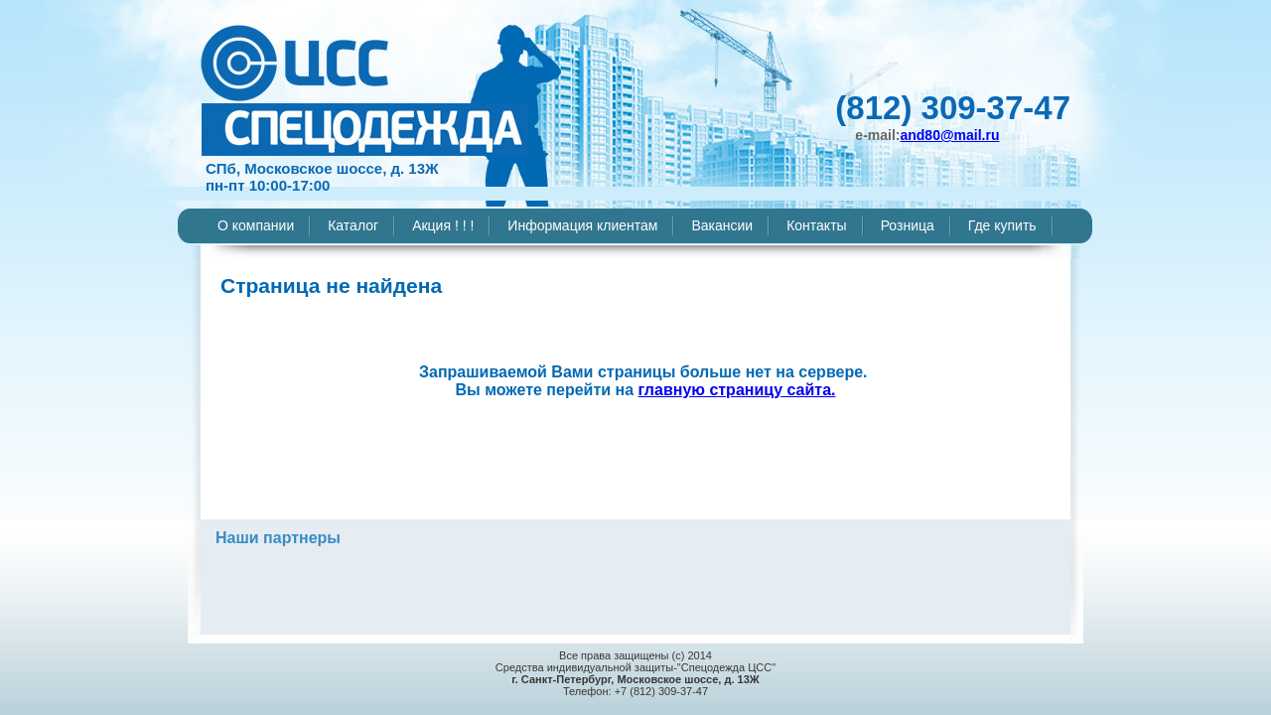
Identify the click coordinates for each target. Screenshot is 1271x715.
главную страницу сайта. (737, 389)
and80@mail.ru (949, 135)
